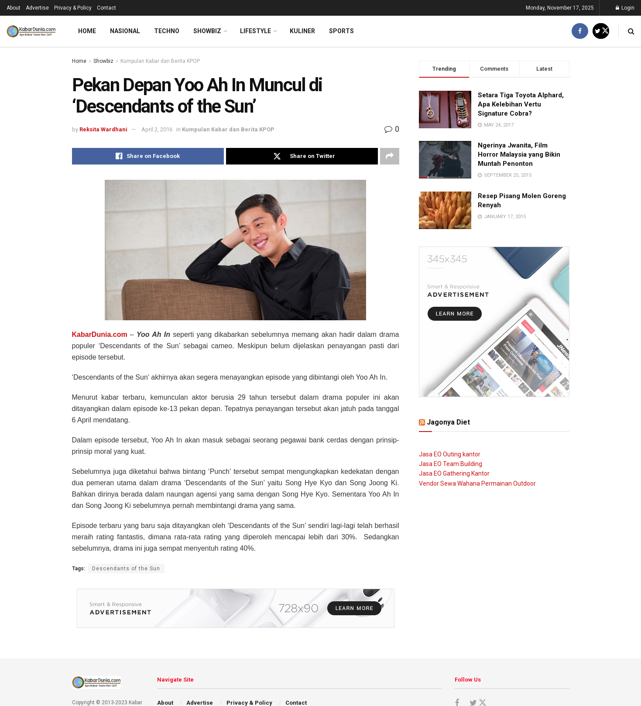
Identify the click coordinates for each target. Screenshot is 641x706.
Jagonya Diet (448, 422)
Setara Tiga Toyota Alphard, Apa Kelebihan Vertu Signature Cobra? (521, 104)
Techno (166, 30)
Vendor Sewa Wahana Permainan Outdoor (477, 483)
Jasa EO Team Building (450, 463)
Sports (341, 30)
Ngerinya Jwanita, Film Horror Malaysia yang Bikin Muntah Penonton (519, 154)
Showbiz (207, 30)
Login (625, 8)
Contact (106, 8)
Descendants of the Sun (126, 568)
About (14, 8)
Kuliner (302, 30)
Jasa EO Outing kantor (449, 454)
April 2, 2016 (156, 129)
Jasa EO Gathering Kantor (454, 473)
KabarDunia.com (99, 334)
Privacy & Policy (73, 8)
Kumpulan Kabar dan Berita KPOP (160, 61)
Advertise (37, 8)
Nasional (125, 30)
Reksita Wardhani (103, 129)
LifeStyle (255, 30)
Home (87, 30)
